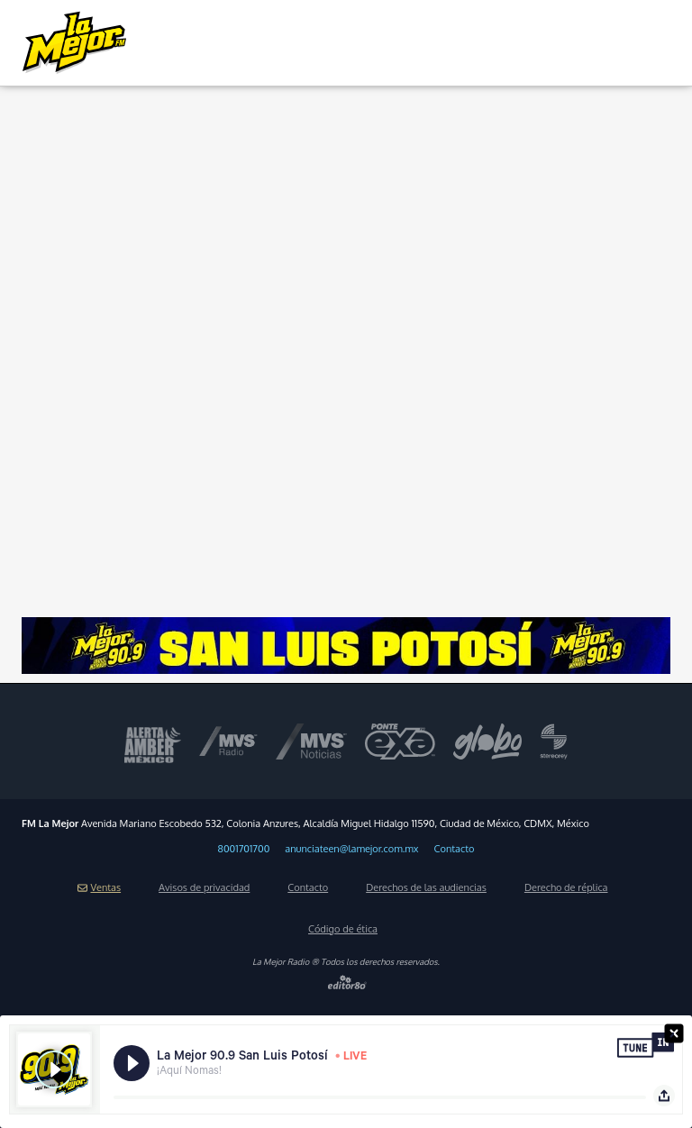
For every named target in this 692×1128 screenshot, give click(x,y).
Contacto (454, 848)
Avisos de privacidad (204, 887)
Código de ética (343, 929)
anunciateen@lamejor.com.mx (351, 848)
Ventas (99, 887)
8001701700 (244, 848)
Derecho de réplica (566, 887)
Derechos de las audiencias (426, 887)
